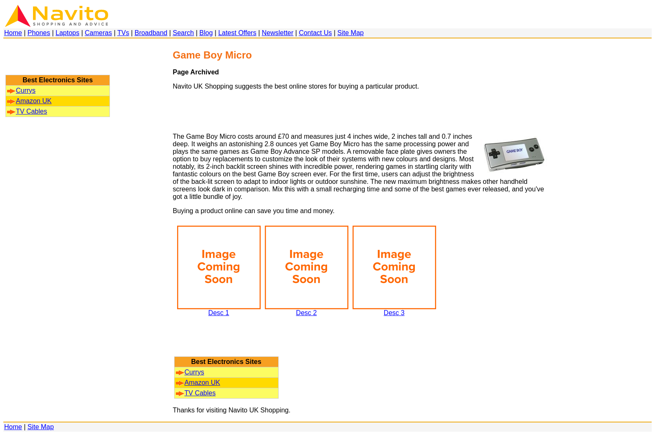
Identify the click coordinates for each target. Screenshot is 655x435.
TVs (123, 32)
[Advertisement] (58, 60)
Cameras (98, 32)
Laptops (67, 32)
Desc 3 (394, 309)
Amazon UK (29, 100)
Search (183, 32)
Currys (21, 90)
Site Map (351, 32)
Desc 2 (306, 309)
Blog (206, 32)
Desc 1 (219, 309)
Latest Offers (237, 32)
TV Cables (27, 111)
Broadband (151, 32)
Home (13, 32)
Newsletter (278, 32)
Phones (39, 32)
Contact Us (315, 32)
